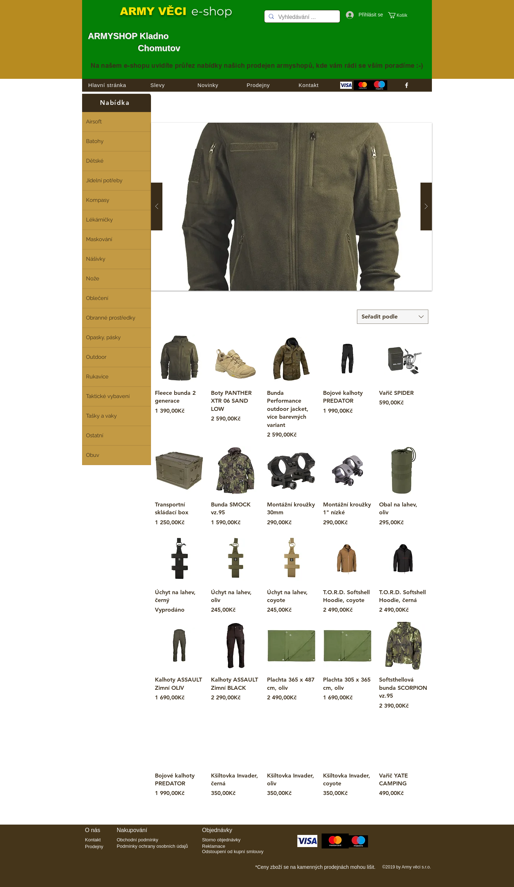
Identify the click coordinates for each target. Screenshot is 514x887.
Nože (92, 278)
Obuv (92, 455)
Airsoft (94, 121)
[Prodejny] (258, 85)
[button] (401, 15)
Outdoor (96, 357)
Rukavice (97, 376)
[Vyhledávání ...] (301, 17)
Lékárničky (99, 219)
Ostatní (94, 435)
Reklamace (213, 846)
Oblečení (97, 298)
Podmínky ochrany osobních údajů (152, 846)
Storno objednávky (221, 839)
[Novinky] (208, 85)
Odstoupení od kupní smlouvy (232, 851)
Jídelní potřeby (104, 180)
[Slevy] (157, 85)
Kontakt (93, 839)
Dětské (95, 161)
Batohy (95, 141)
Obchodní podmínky (137, 839)
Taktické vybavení (108, 396)
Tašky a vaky (101, 416)
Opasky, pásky (103, 337)
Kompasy (97, 200)
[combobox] (392, 317)
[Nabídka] (116, 102)
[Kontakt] (308, 85)
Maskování (99, 239)
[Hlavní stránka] (107, 85)
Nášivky (95, 259)
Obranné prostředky (110, 318)
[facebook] (406, 85)
